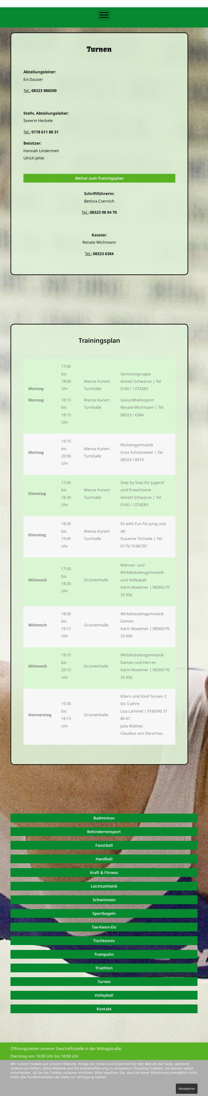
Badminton (104, 818)
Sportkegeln (104, 913)
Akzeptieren (186, 1089)
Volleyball (104, 995)
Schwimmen (104, 899)
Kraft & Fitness (104, 872)
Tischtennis (104, 940)
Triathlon (104, 968)
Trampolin (104, 954)
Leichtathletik (104, 886)
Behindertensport (104, 831)
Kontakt (104, 1009)
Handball (104, 859)
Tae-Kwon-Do (104, 927)
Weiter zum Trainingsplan (99, 178)
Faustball (104, 845)
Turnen (104, 981)
